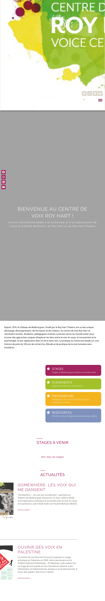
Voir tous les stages (52, 456)
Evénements (62, 382)
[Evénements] (48, 382)
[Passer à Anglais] (100, 100)
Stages (57, 369)
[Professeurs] (48, 395)
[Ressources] (48, 412)
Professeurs (63, 396)
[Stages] (48, 368)
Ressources (62, 412)
